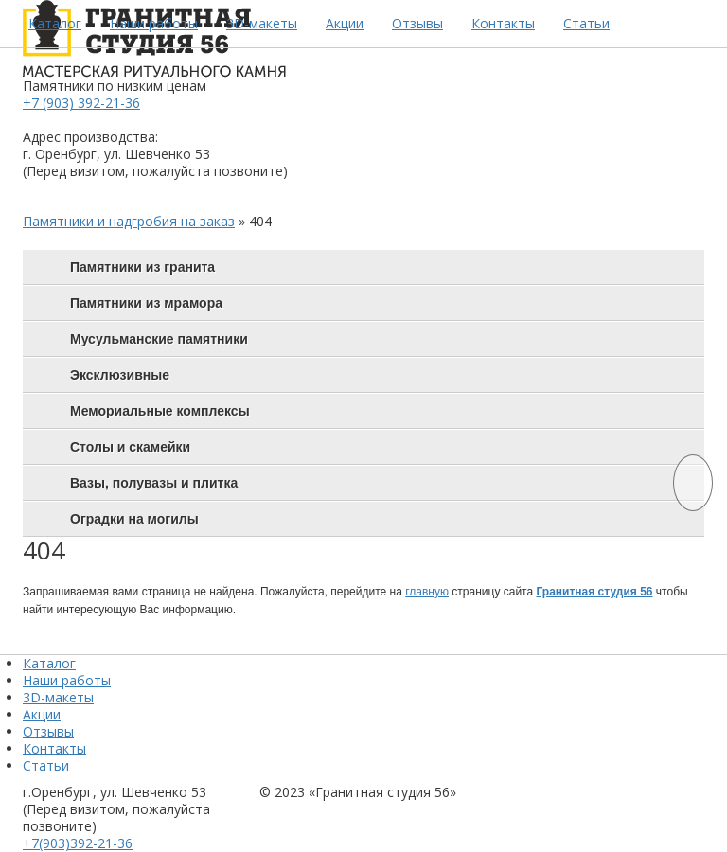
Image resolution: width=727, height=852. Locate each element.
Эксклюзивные (119, 374)
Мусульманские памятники (159, 338)
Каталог (54, 23)
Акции (345, 23)
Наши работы (154, 23)
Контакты (503, 23)
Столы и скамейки (130, 446)
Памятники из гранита (142, 267)
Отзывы (417, 23)
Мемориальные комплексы (160, 410)
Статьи (586, 23)
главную (427, 591)
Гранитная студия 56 (594, 591)
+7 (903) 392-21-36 (81, 103)
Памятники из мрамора (146, 303)
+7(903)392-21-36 (78, 843)
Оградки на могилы (134, 518)
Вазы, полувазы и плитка (154, 482)
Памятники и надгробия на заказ (129, 221)
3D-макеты (261, 23)
